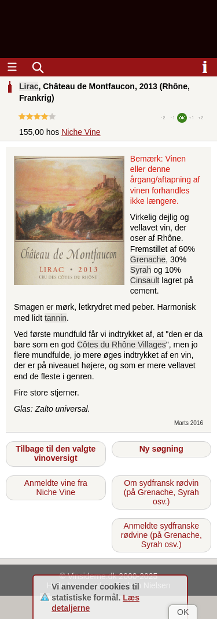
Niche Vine (80, 132)
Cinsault (145, 280)
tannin (56, 318)
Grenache (147, 259)
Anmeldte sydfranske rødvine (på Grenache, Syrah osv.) (161, 535)
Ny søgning (161, 448)
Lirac (28, 86)
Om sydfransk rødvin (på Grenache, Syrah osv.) (161, 492)
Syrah (141, 269)
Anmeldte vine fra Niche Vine (55, 487)
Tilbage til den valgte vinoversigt (55, 453)
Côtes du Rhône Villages (121, 344)
